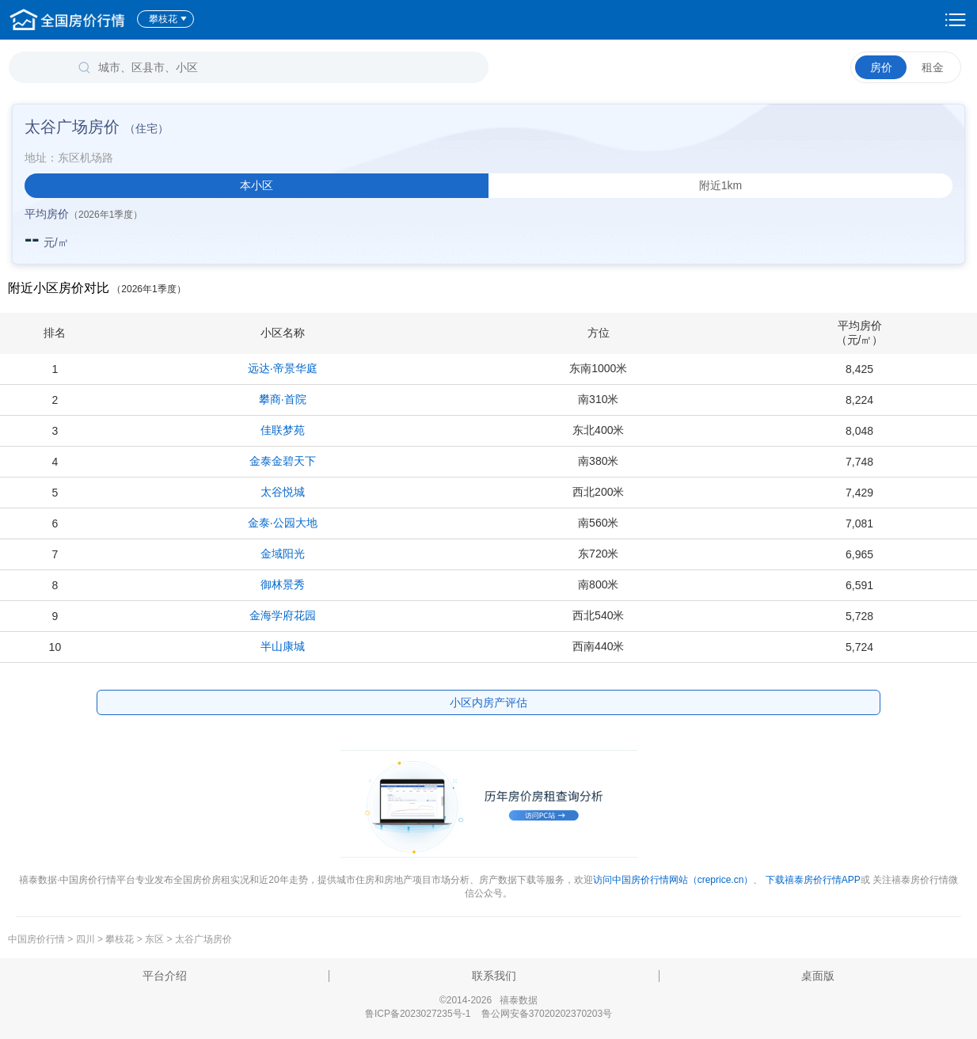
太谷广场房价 (203, 939)
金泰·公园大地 (282, 522)
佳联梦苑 (282, 430)
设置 (955, 20)
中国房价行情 (37, 939)
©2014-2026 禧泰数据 (488, 1000)
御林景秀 (282, 584)
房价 (881, 67)
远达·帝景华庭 (282, 368)
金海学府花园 (282, 615)
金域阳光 (282, 553)
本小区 (256, 185)
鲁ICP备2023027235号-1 (417, 1013)
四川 (85, 939)
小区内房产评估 (488, 702)
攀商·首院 (282, 399)
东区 (154, 939)
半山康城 (282, 646)
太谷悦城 (282, 491)
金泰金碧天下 (282, 461)
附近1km (720, 185)
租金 (933, 67)
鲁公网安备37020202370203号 (546, 1013)
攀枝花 (168, 19)
